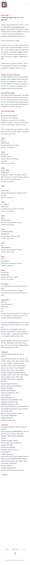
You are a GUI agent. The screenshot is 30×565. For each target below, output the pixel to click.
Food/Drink (4, 474)
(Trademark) (4, 352)
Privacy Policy (15, 549)
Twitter (19, 47)
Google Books (5, 299)
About (6, 549)
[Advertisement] (15, 492)
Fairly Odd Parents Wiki (7, 93)
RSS (24, 549)
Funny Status (4, 284)
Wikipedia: (10, 74)
